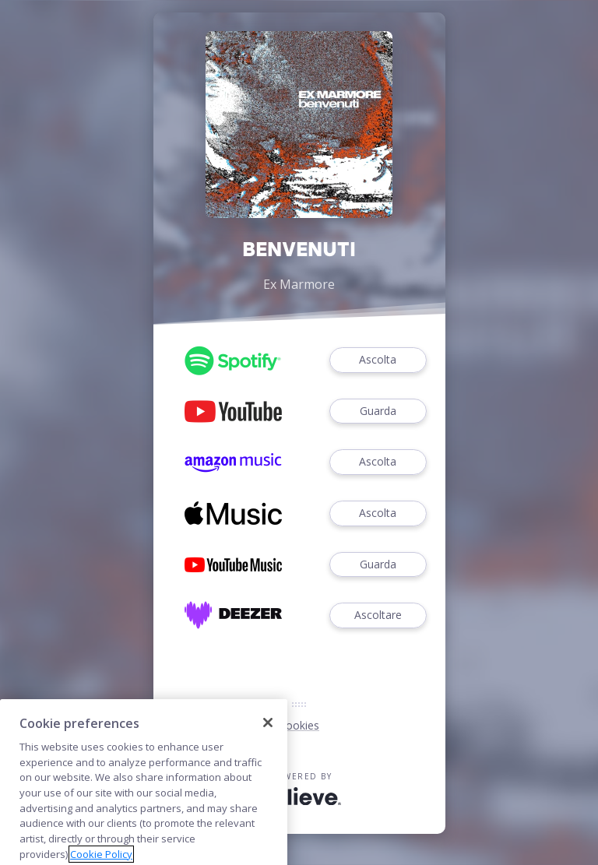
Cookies (299, 725)
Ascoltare (377, 615)
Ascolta (377, 360)
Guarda (377, 411)
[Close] (268, 740)
